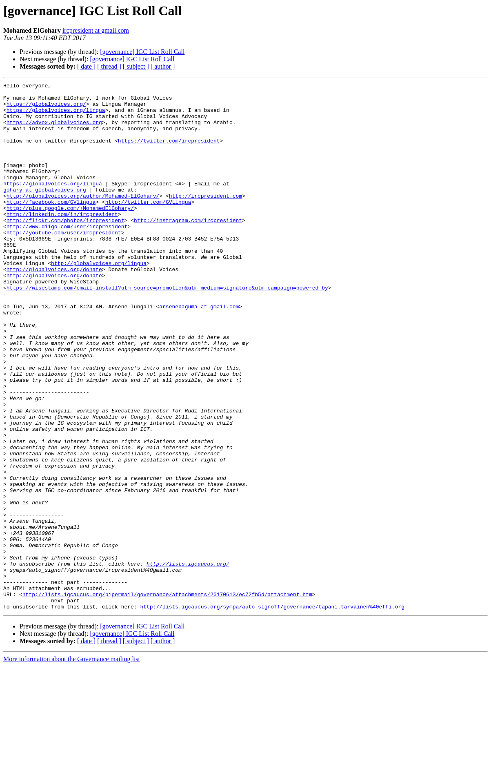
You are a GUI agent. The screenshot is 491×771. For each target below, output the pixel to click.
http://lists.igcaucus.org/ (188, 660)
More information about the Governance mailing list (71, 763)
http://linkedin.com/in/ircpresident (62, 241)
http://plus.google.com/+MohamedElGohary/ (70, 233)
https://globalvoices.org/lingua (56, 116)
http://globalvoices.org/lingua (99, 299)
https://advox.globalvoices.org (54, 130)
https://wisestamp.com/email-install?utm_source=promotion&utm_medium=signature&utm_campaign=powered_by (167, 329)
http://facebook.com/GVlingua (51, 226)
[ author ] (163, 66)
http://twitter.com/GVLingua (148, 226)
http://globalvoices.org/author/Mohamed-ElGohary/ (83, 219)
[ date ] (86, 66)
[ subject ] (136, 66)
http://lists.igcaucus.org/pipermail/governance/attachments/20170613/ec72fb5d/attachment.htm (167, 696)
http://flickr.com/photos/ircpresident (65, 248)
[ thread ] (109, 66)
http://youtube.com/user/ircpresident (64, 263)
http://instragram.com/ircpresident (188, 248)
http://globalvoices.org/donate (54, 307)
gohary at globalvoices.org (44, 211)
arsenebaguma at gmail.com (199, 351)
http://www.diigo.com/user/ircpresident (67, 255)
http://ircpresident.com (205, 219)
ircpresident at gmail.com (95, 30)
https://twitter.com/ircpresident (169, 152)
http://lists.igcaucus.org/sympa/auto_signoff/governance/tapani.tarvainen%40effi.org (272, 711)
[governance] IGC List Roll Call (142, 51)
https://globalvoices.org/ (46, 108)
